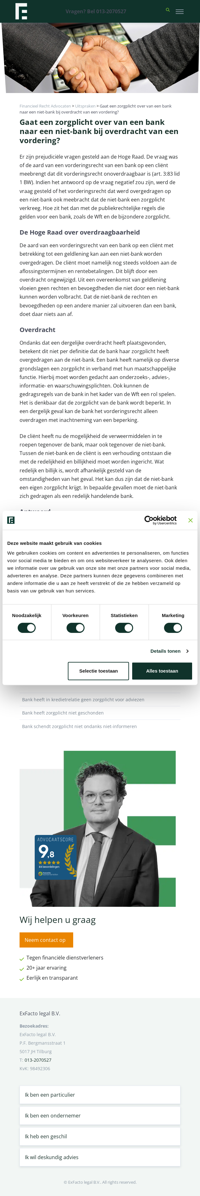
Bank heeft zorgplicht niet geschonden (100, 713)
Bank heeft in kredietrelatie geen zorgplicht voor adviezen (100, 699)
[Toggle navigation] (179, 11)
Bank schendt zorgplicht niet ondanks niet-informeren (100, 726)
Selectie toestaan (98, 671)
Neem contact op (45, 939)
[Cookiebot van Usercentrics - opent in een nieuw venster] (149, 520)
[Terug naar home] (21, 11)
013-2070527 (38, 1060)
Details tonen (165, 651)
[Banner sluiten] (190, 520)
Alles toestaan (162, 671)
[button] (168, 11)
